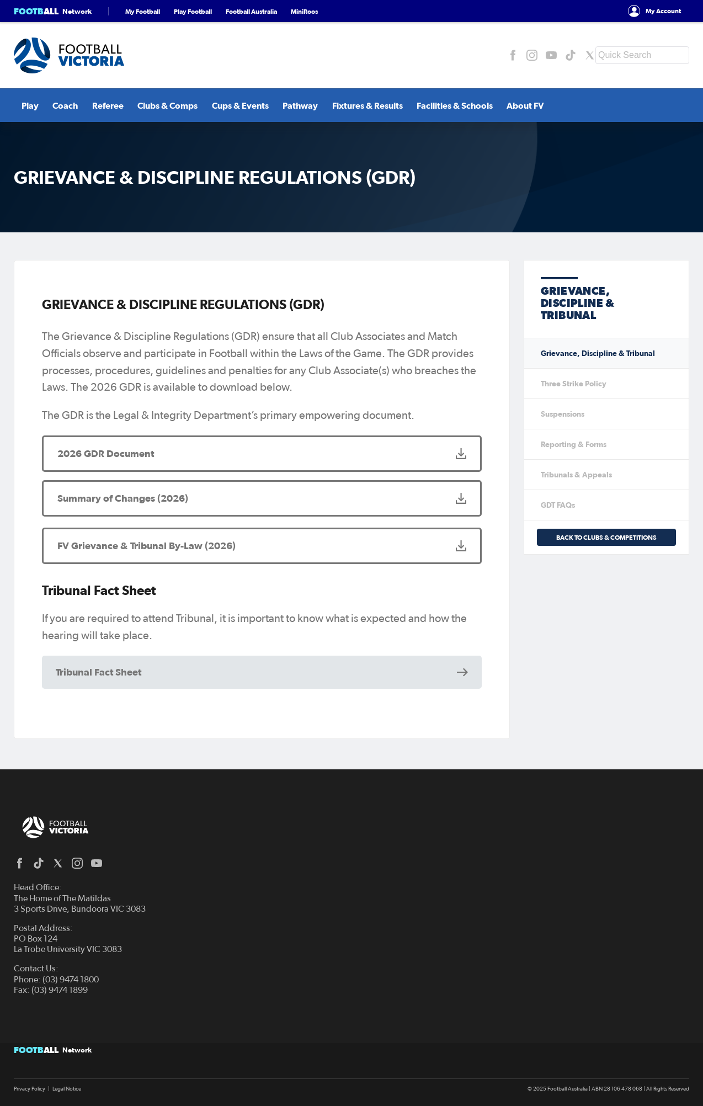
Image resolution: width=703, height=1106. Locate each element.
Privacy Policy (29, 1089)
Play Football (193, 11)
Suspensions (562, 414)
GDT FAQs (558, 505)
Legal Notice (66, 1089)
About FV (516, 105)
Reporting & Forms (573, 444)
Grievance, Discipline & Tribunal (598, 353)
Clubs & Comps (159, 105)
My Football (142, 11)
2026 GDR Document (105, 453)
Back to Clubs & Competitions (606, 537)
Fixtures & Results (358, 105)
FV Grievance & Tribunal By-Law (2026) (146, 545)
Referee (99, 105)
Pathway (291, 105)
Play (22, 105)
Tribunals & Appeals (576, 474)
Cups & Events (231, 105)
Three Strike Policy (573, 383)
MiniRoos (304, 11)
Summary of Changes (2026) (122, 498)
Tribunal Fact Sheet (98, 672)
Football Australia (251, 11)
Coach (57, 105)
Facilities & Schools (445, 105)
